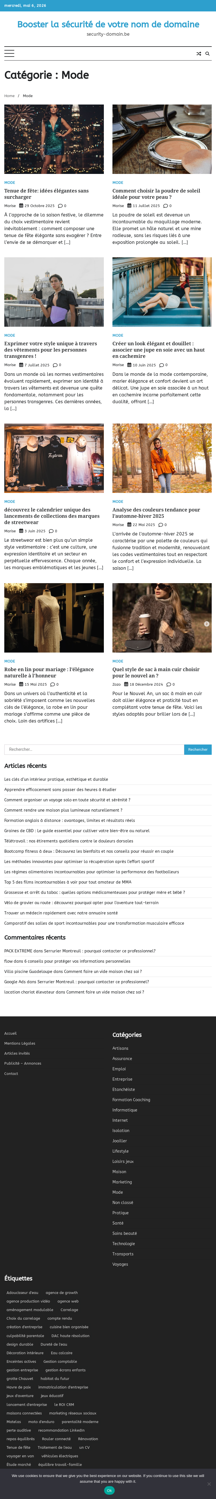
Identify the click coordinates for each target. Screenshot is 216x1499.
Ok (109, 1490)
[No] (209, 1484)
